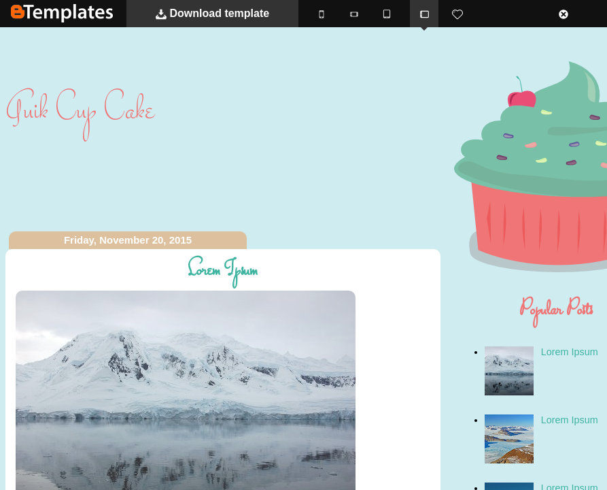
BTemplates (62, 13)
